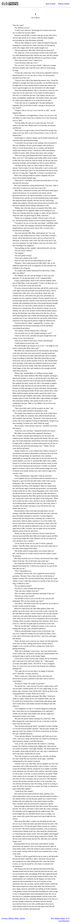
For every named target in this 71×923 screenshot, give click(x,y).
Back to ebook (50, 4)
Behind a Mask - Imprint (13, 918)
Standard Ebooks (10, 4)
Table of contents (63, 4)
